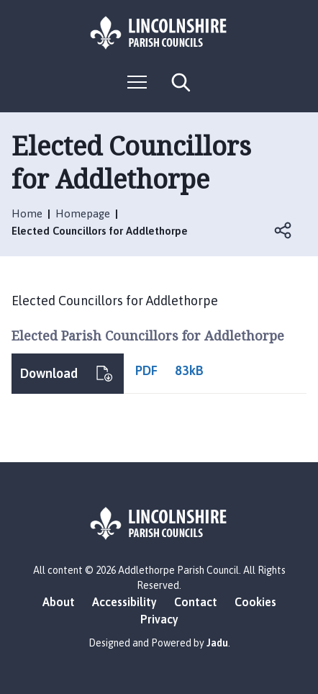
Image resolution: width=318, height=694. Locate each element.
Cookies (255, 601)
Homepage (82, 213)
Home (27, 213)
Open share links (283, 230)
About (58, 601)
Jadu (217, 643)
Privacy (159, 619)
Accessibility (124, 601)
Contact (195, 601)
